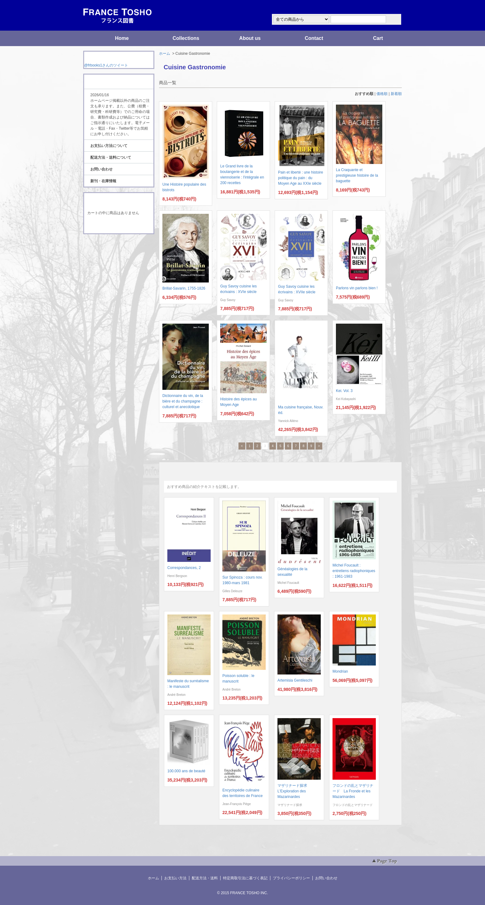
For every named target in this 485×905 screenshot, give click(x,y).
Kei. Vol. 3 (344, 391)
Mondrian (340, 671)
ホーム (164, 53)
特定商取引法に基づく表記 (245, 878)
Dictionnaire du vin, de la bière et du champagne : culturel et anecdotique (182, 401)
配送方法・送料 (205, 878)
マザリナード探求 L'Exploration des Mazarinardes (294, 791)
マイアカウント (383, 7)
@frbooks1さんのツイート (106, 65)
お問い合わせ (101, 169)
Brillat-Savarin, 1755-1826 (183, 288)
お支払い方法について (108, 146)
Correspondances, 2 (184, 568)
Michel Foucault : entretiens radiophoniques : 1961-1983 (354, 571)
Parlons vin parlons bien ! (357, 288)
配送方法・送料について (110, 157)
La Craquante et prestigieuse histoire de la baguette (357, 175)
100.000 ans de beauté (186, 771)
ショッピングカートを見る (118, 225)
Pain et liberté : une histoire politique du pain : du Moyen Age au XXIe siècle (300, 178)
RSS (109, 246)
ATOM (113, 251)
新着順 (396, 94)
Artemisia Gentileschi (294, 680)
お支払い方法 (175, 878)
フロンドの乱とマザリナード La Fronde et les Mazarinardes (353, 791)
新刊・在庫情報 (103, 181)
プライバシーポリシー (291, 878)
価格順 (382, 94)
